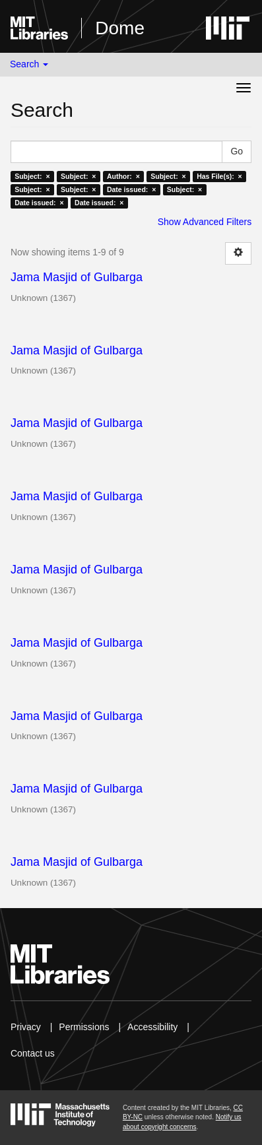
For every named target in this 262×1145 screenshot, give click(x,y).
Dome (120, 28)
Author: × (123, 176)
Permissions (84, 1027)
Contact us (33, 1053)
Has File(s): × (219, 176)
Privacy (26, 1027)
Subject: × (32, 176)
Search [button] (29, 64)
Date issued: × (131, 189)
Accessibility (152, 1027)
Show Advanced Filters (204, 221)
